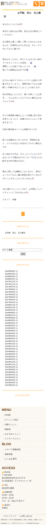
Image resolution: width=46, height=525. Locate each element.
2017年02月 (10, 300)
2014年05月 (10, 354)
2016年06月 (10, 318)
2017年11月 (10, 284)
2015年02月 (10, 338)
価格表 (8, 429)
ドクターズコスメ (12, 439)
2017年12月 (10, 281)
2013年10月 (10, 367)
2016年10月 (10, 310)
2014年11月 (10, 346)
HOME (8, 415)
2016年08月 (10, 313)
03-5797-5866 (8, 488)
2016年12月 (10, 305)
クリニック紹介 (12, 420)
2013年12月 (10, 362)
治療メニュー (11, 424)
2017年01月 (10, 302)
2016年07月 (10, 315)
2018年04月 (10, 274)
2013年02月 (10, 385)
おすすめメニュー (12, 434)
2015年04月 (10, 333)
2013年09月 (10, 369)
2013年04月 (10, 380)
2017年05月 (10, 292)
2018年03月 (10, 276)
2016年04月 (10, 323)
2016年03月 (10, 325)
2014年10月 (10, 349)
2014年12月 (10, 344)
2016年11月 (10, 307)
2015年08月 (10, 331)
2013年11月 (10, 364)
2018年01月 (10, 279)
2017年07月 (10, 287)
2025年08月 (10, 271)
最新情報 (9, 454)
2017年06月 (10, 289)
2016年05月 (10, 320)
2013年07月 (10, 375)
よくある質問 (11, 459)
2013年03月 (10, 382)
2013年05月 (10, 377)
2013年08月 (10, 372)
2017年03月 (10, 297)
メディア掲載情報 (12, 449)
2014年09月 (10, 351)
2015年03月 (10, 336)
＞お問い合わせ (25, 516)
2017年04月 (10, 294)
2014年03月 (10, 359)
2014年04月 (10, 357)
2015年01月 (10, 341)
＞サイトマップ (9, 516)
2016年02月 (10, 328)
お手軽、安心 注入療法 (15, 233)
